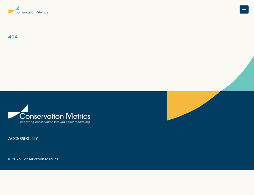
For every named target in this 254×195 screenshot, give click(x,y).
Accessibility (23, 138)
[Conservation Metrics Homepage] (28, 9)
